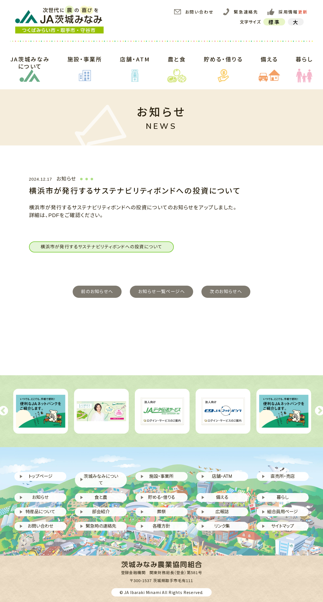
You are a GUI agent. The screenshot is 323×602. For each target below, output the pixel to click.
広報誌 (222, 511)
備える (269, 65)
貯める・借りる (223, 65)
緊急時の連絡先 (101, 526)
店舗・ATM (135, 65)
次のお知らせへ (226, 291)
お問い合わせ (194, 11)
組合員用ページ (282, 511)
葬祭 (161, 511)
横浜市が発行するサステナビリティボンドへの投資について (101, 246)
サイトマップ (282, 526)
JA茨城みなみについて (30, 65)
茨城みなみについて (101, 479)
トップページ (40, 476)
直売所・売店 (283, 476)
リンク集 (222, 526)
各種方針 (161, 526)
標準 (274, 21)
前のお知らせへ (97, 291)
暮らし (304, 65)
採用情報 (287, 11)
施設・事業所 (84, 65)
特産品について (40, 511)
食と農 (100, 497)
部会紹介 (101, 511)
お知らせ (40, 497)
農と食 (177, 65)
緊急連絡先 (240, 11)
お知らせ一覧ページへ (161, 291)
